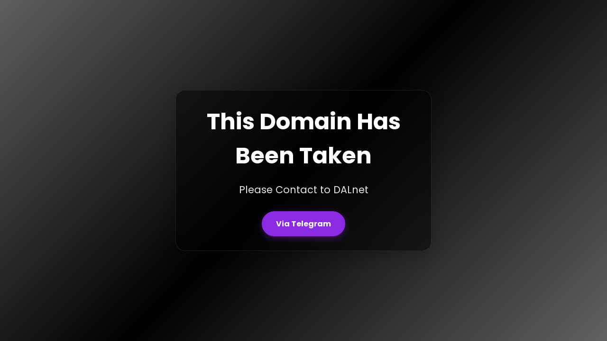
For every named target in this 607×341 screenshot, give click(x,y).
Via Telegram (303, 223)
